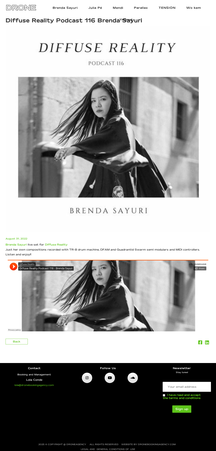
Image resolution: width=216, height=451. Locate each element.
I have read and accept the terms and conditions (182, 396)
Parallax (141, 7)
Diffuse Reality (56, 244)
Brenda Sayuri (65, 7)
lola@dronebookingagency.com (34, 385)
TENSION (167, 7)
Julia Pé (95, 7)
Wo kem (193, 7)
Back (16, 341)
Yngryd (126, 19)
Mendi (118, 7)
